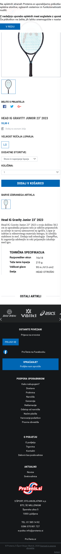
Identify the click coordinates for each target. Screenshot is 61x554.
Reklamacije (30, 405)
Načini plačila (30, 413)
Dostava (30, 388)
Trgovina (30, 446)
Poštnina (30, 392)
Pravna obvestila (30, 422)
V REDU (10, 26)
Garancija (30, 401)
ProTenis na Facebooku (33, 352)
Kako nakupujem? (30, 384)
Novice (30, 472)
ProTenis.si (30, 539)
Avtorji (57, 552)
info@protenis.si (35, 530)
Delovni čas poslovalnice (30, 455)
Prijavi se (10, 342)
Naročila (30, 396)
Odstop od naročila (30, 409)
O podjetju (30, 442)
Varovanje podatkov (30, 418)
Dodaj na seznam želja (13, 128)
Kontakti (30, 451)
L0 (5, 144)
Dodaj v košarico (30, 183)
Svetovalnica (30, 476)
